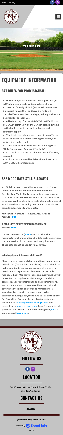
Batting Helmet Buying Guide (32, 302)
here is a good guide (27, 306)
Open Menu (58, 16)
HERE (13, 217)
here (53, 309)
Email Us (31, 408)
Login (31, 430)
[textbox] (31, 195)
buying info (22, 312)
